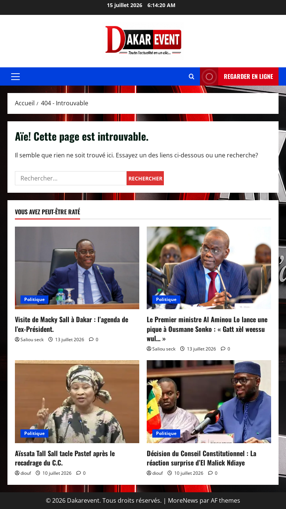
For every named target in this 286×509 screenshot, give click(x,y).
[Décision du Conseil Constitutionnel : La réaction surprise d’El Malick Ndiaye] (209, 401)
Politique (34, 299)
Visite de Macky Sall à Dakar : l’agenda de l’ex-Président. (71, 323)
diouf (25, 473)
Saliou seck (32, 339)
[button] (15, 76)
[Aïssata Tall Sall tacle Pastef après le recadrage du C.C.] (77, 401)
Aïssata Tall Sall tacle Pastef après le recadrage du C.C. (65, 457)
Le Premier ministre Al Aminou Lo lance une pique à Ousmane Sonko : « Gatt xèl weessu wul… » (207, 328)
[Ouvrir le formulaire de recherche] (191, 76)
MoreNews (183, 500)
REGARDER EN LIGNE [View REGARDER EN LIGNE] (236, 76)
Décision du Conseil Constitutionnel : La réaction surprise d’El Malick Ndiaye (201, 457)
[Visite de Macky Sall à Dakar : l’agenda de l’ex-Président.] (77, 268)
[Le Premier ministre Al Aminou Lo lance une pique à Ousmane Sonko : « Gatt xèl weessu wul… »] (209, 268)
